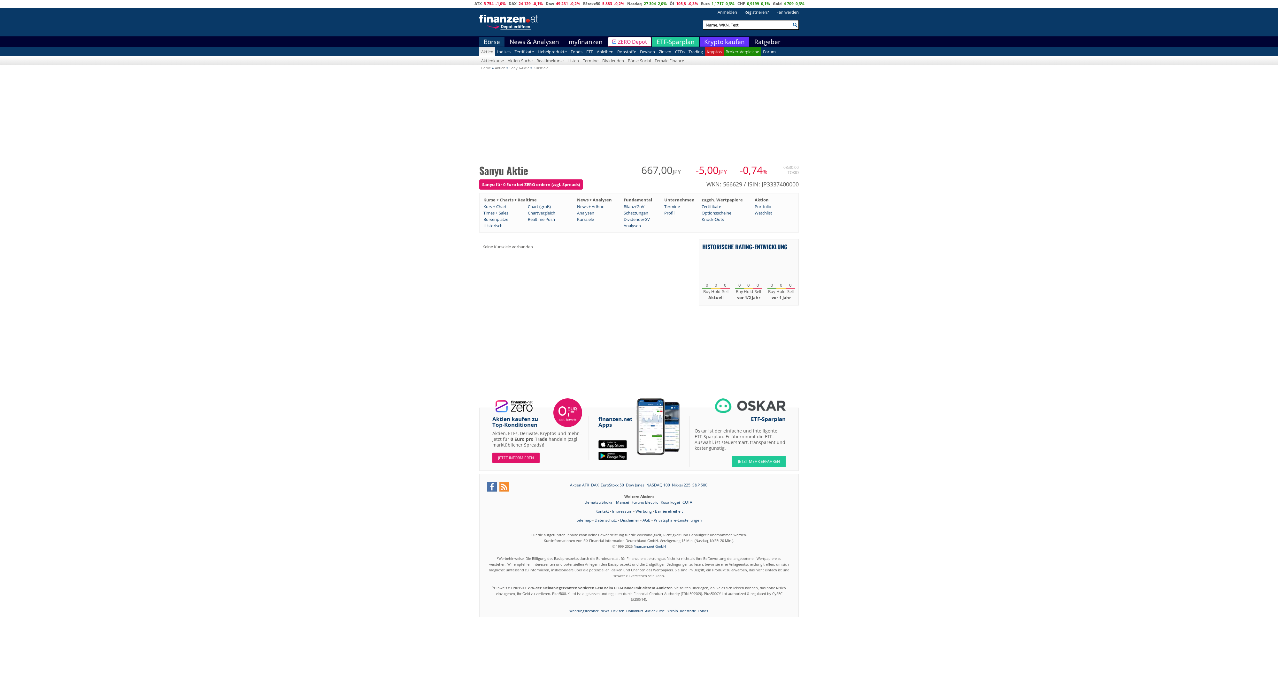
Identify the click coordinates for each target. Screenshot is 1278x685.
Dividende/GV (637, 219)
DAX (513, 3)
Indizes (504, 52)
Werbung (643, 511)
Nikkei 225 (681, 485)
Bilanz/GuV (634, 206)
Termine (590, 61)
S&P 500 (699, 485)
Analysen (585, 213)
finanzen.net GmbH (650, 546)
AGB (647, 520)
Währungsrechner (583, 610)
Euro (705, 3)
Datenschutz (606, 520)
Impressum (622, 511)
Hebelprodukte (552, 52)
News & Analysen (534, 42)
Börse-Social (639, 61)
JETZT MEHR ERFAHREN (759, 461)
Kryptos (714, 52)
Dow (550, 3)
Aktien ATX (579, 485)
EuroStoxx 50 (612, 485)
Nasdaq (634, 3)
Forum (769, 52)
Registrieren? (756, 12)
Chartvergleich (541, 213)
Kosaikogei (671, 502)
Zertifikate (524, 52)
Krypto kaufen (724, 42)
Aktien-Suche (520, 61)
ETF (589, 52)
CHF (741, 3)
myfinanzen (586, 42)
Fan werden (787, 12)
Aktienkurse (492, 61)
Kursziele (585, 219)
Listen (573, 61)
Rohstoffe (626, 52)
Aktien (487, 52)
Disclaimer (629, 520)
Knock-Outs (713, 219)
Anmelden (727, 12)
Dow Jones (635, 485)
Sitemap (584, 520)
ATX (478, 3)
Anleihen (605, 52)
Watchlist (763, 213)
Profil (669, 213)
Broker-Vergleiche (742, 52)
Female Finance (669, 61)
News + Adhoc (590, 206)
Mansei (623, 502)
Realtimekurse (550, 61)
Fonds (576, 52)
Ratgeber (767, 42)
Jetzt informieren (516, 458)
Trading (696, 52)
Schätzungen (636, 213)
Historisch (493, 226)
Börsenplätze (495, 219)
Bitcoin (672, 610)
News (604, 610)
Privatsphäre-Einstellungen (678, 520)
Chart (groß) (539, 206)
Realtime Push (541, 219)
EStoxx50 (591, 3)
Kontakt (602, 511)
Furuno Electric (645, 502)
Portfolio (763, 206)
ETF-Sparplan (676, 42)
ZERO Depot (632, 41)
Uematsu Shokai (599, 502)
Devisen (647, 52)
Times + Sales (495, 213)
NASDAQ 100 (658, 485)
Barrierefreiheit (669, 511)
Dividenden (613, 61)
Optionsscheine (716, 213)
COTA (687, 502)
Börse (492, 42)
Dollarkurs (634, 610)
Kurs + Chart (495, 206)
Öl (672, 3)
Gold (777, 3)
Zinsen (665, 52)
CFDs (680, 52)
